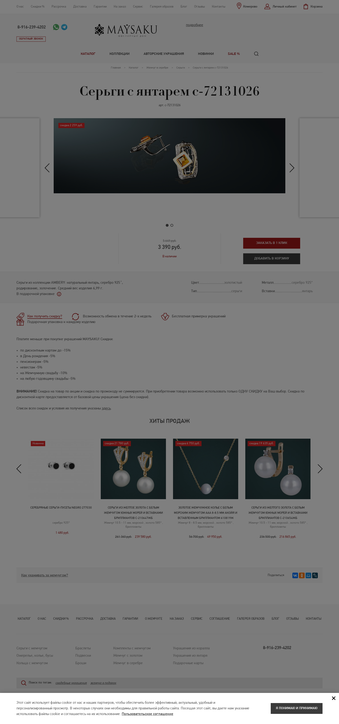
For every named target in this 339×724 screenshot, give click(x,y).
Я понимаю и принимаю (296, 709)
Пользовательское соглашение (147, 715)
